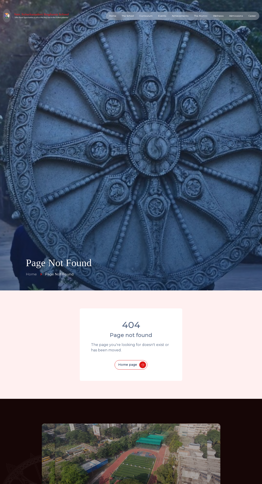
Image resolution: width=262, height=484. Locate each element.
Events (162, 15)
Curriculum (146, 15)
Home (112, 15)
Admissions (236, 15)
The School (128, 15)
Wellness (218, 15)
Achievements (180, 15)
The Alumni (200, 15)
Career (252, 15)
